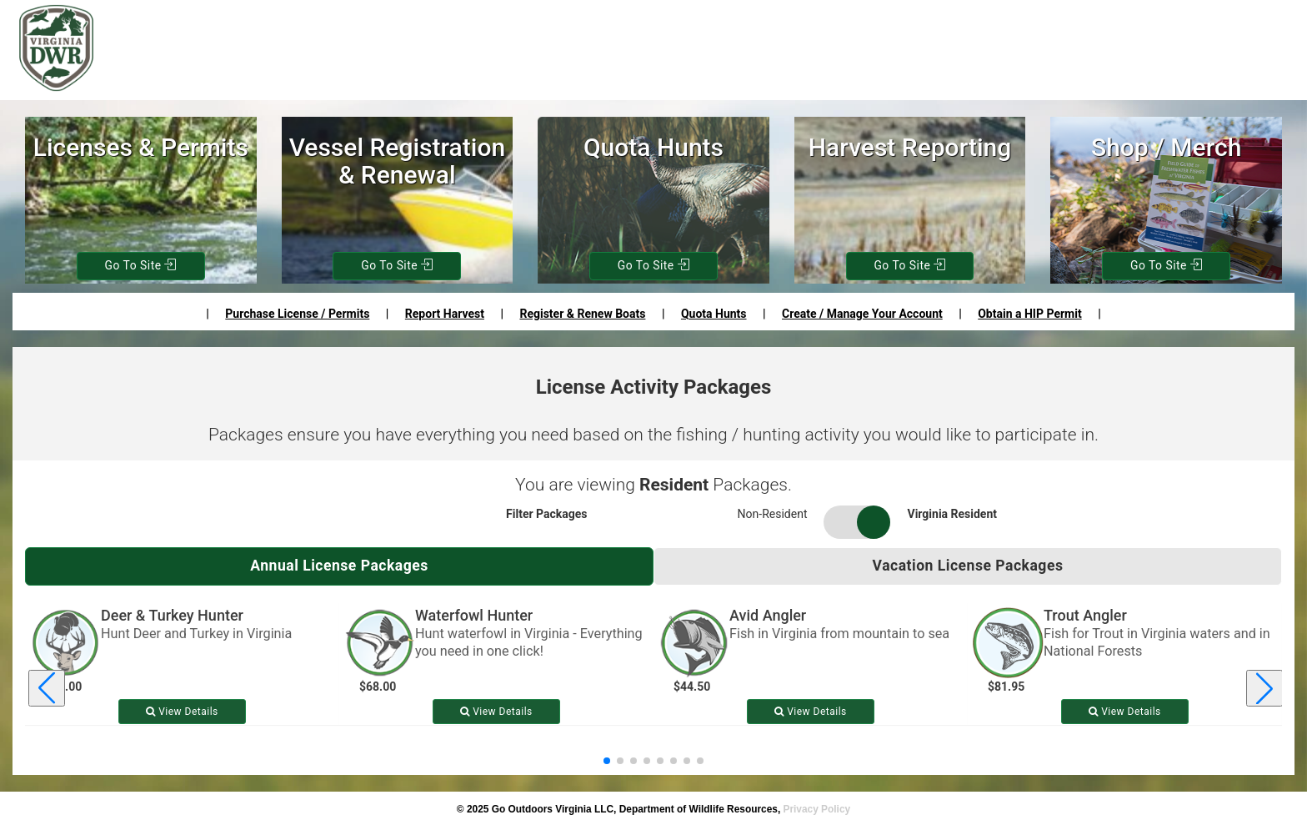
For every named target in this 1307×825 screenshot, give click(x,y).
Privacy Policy (817, 809)
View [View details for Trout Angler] (1125, 711)
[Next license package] (1264, 689)
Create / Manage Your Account (862, 313)
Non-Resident (773, 514)
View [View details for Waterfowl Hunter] (496, 711)
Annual (339, 566)
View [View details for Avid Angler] (810, 711)
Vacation (967, 566)
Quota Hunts (714, 313)
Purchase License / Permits (297, 313)
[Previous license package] (46, 689)
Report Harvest (444, 313)
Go (140, 266)
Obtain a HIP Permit (1029, 313)
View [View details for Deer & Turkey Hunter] (182, 711)
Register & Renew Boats (582, 313)
